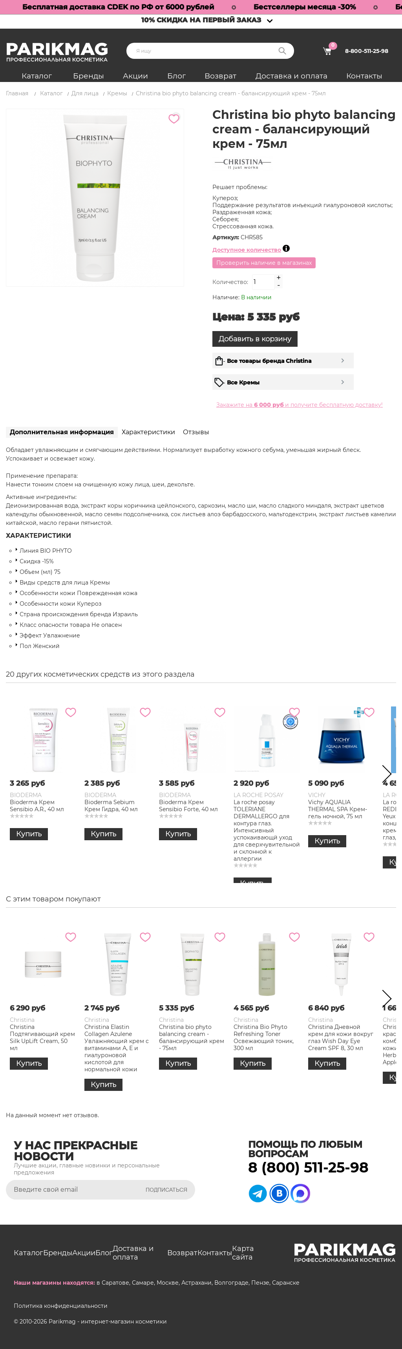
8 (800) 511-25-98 (308, 1167)
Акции (135, 75)
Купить (29, 834)
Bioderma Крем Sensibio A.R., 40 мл (37, 806)
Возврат (220, 75)
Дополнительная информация (62, 432)
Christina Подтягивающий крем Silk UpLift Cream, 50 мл (42, 1037)
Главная (17, 93)
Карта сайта (243, 1253)
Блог (176, 75)
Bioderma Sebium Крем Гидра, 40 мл (111, 806)
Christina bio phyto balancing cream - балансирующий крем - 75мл (191, 1037)
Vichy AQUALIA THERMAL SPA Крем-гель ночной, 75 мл (337, 809)
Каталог (37, 75)
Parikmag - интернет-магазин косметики (108, 1321)
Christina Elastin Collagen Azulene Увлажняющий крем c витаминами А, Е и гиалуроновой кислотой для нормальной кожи (116, 1048)
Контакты (364, 75)
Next (384, 775)
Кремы (117, 93)
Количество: (230, 282)
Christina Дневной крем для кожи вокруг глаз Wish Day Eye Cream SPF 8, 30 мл (340, 1037)
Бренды (88, 75)
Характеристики (148, 432)
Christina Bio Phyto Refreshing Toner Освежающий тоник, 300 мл (264, 1037)
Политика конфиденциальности (61, 1305)
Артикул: (226, 237)
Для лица (85, 93)
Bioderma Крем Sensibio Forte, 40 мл (188, 806)
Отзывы (196, 432)
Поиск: (282, 51)
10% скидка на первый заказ (201, 20)
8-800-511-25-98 (366, 51)
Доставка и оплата (291, 75)
